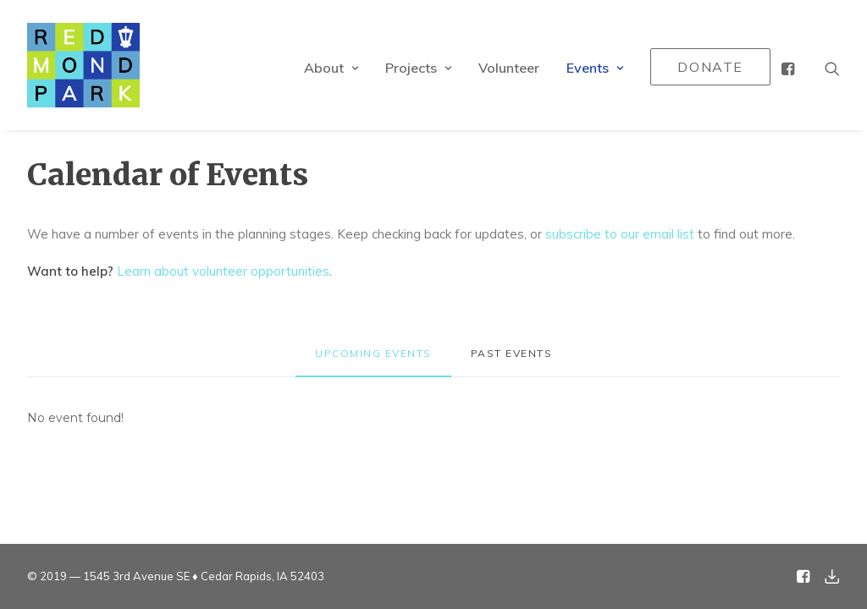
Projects (418, 67)
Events (594, 67)
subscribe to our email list (619, 234)
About (331, 67)
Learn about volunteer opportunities (223, 271)
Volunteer (508, 67)
